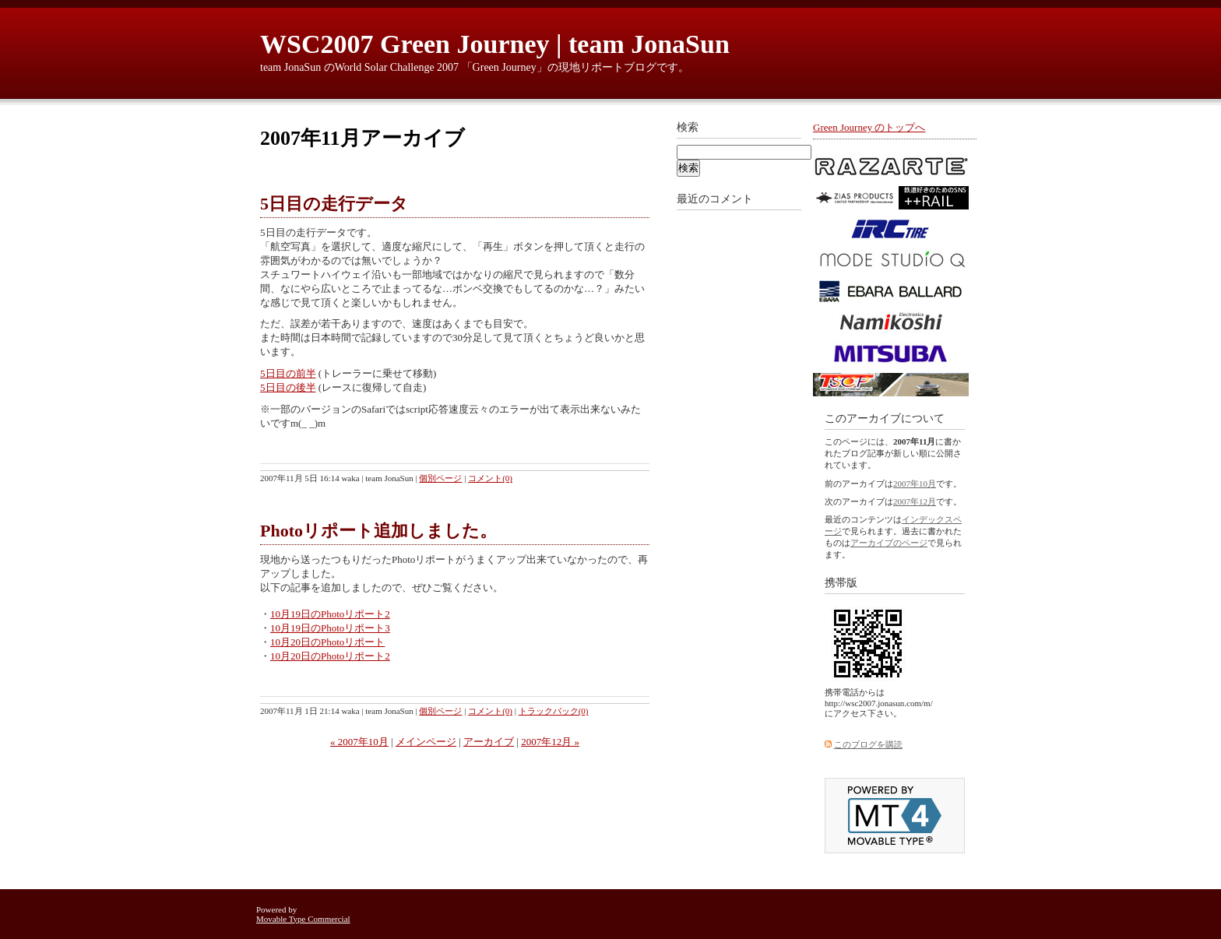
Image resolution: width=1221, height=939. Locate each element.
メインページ (426, 741)
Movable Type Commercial (303, 918)
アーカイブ (488, 741)
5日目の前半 (288, 373)
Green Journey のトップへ (869, 127)
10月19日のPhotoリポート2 (330, 614)
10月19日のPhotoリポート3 (330, 628)
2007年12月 (914, 501)
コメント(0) (490, 478)
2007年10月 (914, 483)
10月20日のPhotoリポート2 (330, 656)
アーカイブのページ (888, 542)
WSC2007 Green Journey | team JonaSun (495, 44)
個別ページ (440, 478)
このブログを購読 (868, 744)
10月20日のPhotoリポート (327, 642)
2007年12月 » (550, 741)
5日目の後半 (288, 387)
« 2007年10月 (359, 741)
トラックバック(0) (554, 711)
